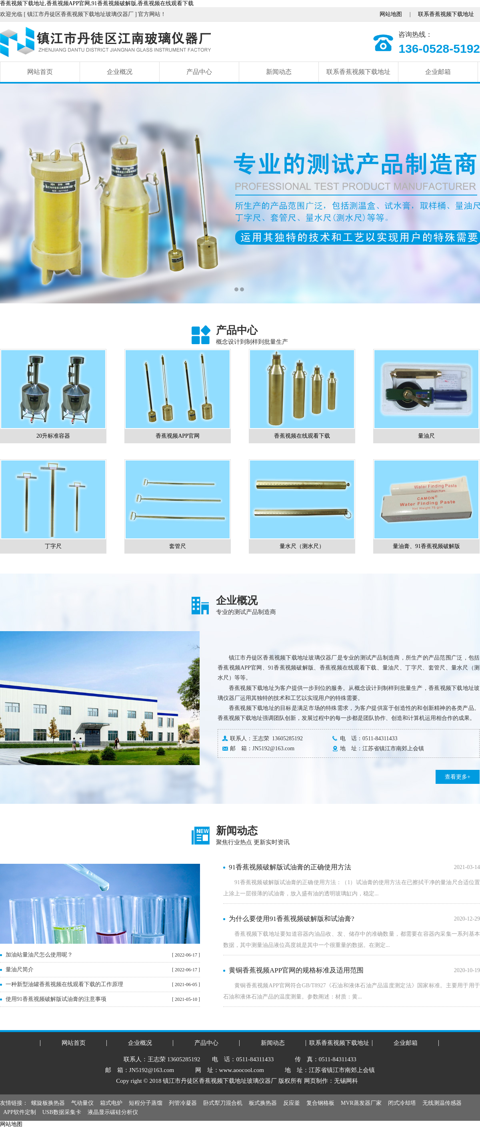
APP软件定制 (19, 1112)
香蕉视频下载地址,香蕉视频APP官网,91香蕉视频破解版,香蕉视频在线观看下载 (97, 3)
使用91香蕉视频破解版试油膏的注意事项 (56, 999)
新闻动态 (279, 71)
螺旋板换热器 (48, 1103)
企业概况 (119, 71)
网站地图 (391, 14)
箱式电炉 (111, 1103)
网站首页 (40, 71)
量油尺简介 (20, 970)
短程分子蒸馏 (145, 1103)
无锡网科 (346, 1081)
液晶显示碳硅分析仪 (113, 1112)
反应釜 (291, 1103)
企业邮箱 (438, 71)
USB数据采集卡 (61, 1112)
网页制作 (316, 1081)
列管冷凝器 (183, 1103)
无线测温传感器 (442, 1103)
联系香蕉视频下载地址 (446, 14)
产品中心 (199, 71)
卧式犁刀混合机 (222, 1103)
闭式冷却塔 (402, 1103)
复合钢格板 (320, 1103)
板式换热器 (263, 1103)
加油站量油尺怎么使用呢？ (39, 955)
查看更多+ (457, 777)
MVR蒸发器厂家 (361, 1103)
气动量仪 (82, 1103)
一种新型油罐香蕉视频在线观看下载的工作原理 (64, 984)
